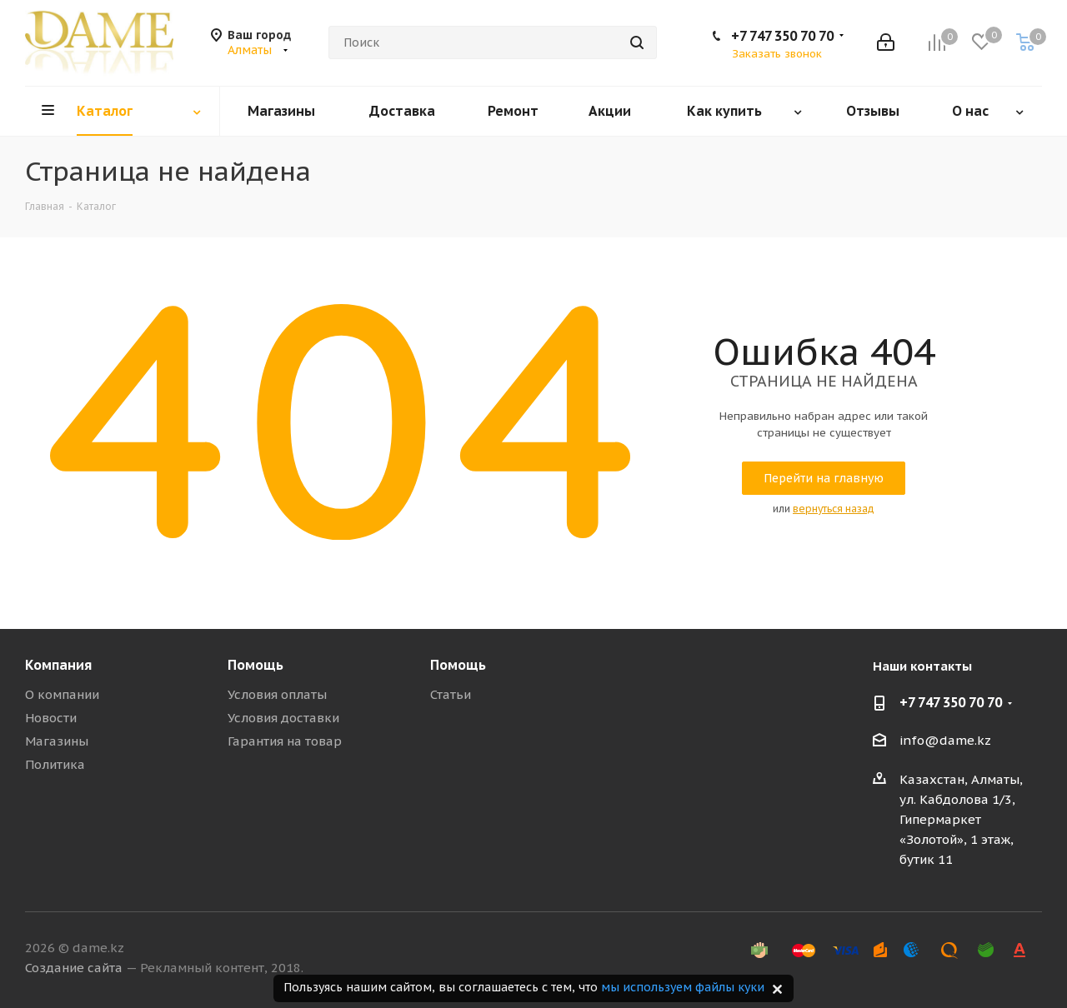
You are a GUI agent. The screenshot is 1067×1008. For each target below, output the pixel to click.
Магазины (56, 741)
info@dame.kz (945, 741)
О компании (62, 694)
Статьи (450, 694)
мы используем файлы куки (682, 987)
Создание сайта (74, 968)
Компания (58, 664)
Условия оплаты (277, 694)
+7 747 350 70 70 (782, 35)
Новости (51, 718)
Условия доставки (283, 718)
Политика (55, 764)
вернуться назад (833, 508)
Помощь (255, 664)
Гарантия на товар (285, 741)
